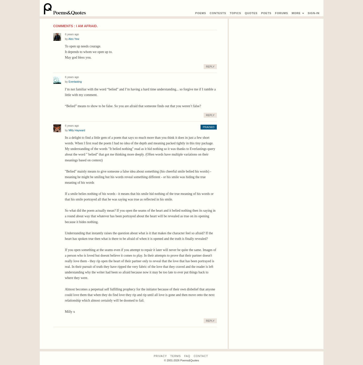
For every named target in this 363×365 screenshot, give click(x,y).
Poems (200, 13)
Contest (218, 13)
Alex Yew (73, 38)
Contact (201, 356)
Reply (210, 66)
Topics (235, 13)
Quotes (251, 13)
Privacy (160, 356)
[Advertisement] (276, 52)
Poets (266, 13)
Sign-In (314, 13)
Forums (281, 13)
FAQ (187, 356)
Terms (175, 356)
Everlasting (75, 81)
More (298, 13)
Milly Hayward (77, 130)
